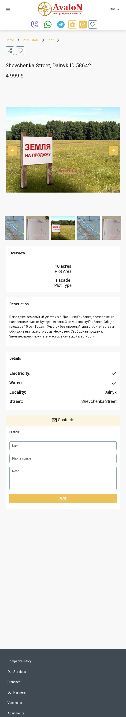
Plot (51, 40)
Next (113, 150)
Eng (114, 9)
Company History (19, 661)
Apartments (15, 713)
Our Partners (16, 692)
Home (10, 40)
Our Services (16, 672)
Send (63, 498)
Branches (14, 682)
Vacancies (14, 703)
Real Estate (31, 40)
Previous (12, 150)
